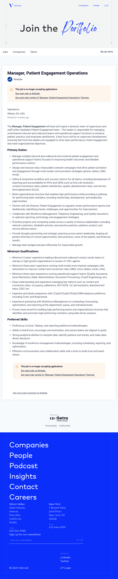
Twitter (64, 561)
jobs (5, 51)
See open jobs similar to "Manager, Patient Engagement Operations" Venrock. (52, 97)
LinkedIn (65, 557)
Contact (23, 487)
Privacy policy (51, 426)
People (96, 6)
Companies (83, 6)
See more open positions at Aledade (30, 393)
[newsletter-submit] (80, 540)
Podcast (23, 466)
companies (19, 51)
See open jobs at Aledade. (27, 93)
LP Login (65, 568)
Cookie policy (64, 426)
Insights (22, 476)
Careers (23, 497)
